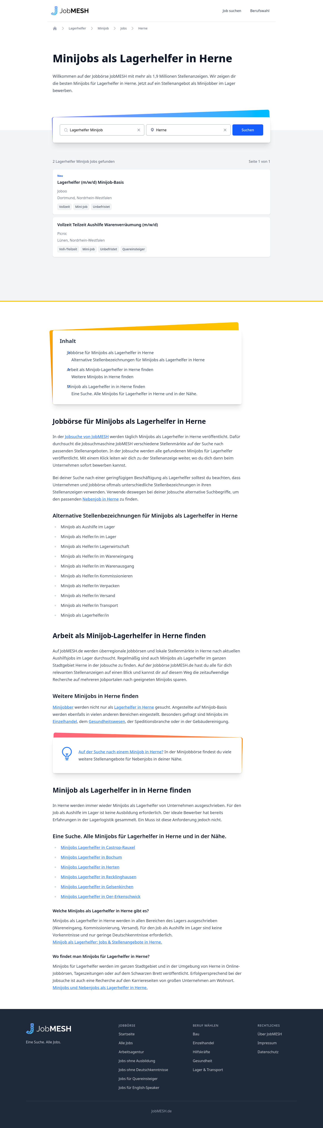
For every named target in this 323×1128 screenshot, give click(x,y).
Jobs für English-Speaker (139, 1087)
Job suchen (232, 10)
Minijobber (63, 707)
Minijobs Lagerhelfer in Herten (90, 867)
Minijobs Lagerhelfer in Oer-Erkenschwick (101, 896)
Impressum (267, 1042)
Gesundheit (202, 1060)
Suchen (248, 129)
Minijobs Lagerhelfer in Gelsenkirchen (97, 886)
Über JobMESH (270, 1034)
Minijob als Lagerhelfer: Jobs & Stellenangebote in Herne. (107, 942)
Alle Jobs (126, 1042)
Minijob (103, 28)
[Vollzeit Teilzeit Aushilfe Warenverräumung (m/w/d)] (161, 237)
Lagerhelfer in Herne (134, 707)
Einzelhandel (65, 721)
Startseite (127, 1034)
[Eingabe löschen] (139, 130)
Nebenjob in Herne (101, 499)
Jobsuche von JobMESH (87, 436)
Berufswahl (259, 10)
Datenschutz (268, 1051)
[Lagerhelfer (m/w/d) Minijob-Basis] (161, 192)
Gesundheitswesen (107, 721)
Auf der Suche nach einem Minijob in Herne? (121, 751)
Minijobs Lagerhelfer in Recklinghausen (98, 876)
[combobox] (188, 130)
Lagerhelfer (77, 28)
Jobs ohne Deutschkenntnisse (143, 1069)
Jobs (123, 28)
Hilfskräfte (201, 1051)
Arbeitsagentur (131, 1051)
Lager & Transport (208, 1069)
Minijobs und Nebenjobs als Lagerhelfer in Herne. (100, 987)
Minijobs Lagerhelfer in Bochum (91, 857)
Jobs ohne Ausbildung (137, 1060)
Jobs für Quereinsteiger (138, 1078)
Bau (196, 1034)
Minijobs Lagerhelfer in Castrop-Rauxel (98, 847)
